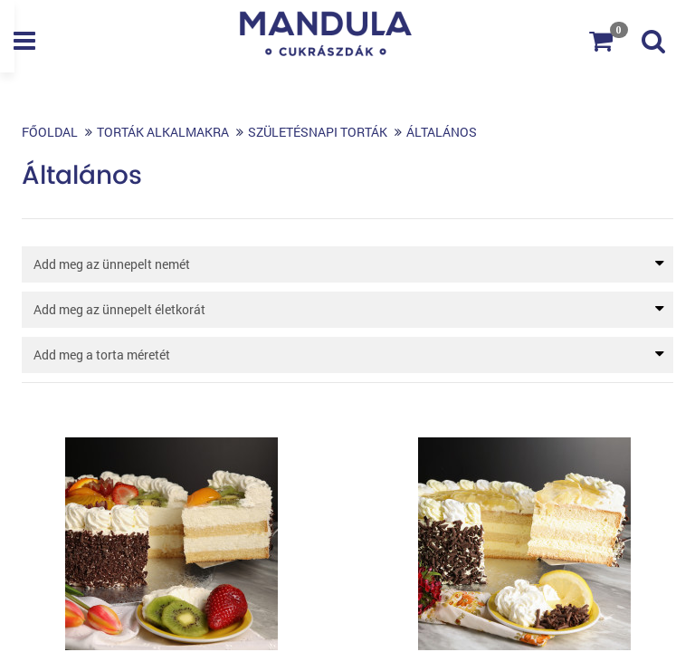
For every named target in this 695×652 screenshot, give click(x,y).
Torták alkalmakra (163, 131)
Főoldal (50, 131)
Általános (441, 131)
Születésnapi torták (317, 131)
